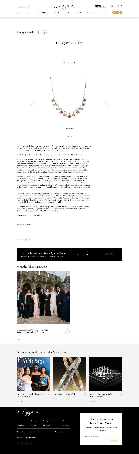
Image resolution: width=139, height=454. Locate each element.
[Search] (28, 5)
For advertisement (34, 432)
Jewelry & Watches (43, 12)
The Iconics (90, 12)
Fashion (19, 12)
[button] (32, 104)
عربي (104, 5)
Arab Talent (68, 12)
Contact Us (20, 432)
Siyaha (79, 12)
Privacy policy (59, 432)
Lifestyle (56, 12)
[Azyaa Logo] (43, 413)
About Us (48, 432)
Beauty (29, 12)
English (97, 5)
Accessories (103, 12)
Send (108, 254)
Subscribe (116, 11)
